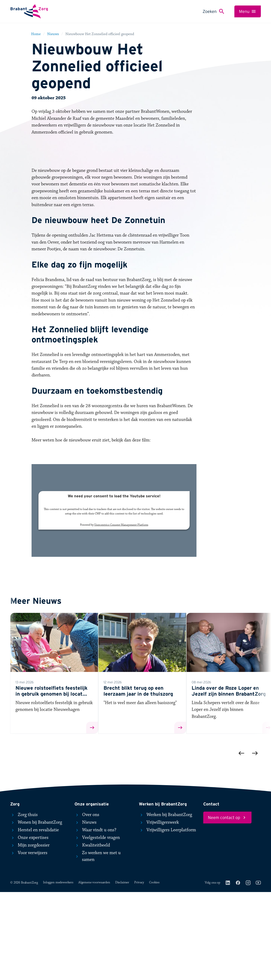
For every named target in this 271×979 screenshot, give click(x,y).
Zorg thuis (24, 902)
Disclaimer (122, 970)
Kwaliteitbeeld (92, 932)
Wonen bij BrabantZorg (36, 909)
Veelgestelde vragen (97, 924)
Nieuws (86, 909)
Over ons (87, 902)
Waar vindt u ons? (95, 917)
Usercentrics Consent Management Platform (121, 612)
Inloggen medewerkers (58, 970)
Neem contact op (227, 904)
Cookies (154, 970)
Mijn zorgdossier (30, 932)
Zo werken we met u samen (98, 943)
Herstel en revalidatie (34, 917)
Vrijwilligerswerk (159, 909)
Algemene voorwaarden (94, 970)
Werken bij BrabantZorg (165, 902)
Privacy (139, 970)
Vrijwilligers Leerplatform (167, 917)
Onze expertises (29, 924)
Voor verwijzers (28, 940)
